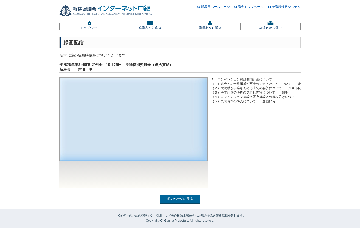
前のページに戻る (180, 199)
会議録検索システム (286, 7)
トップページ (89, 28)
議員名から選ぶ (210, 28)
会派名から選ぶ (270, 28)
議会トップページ (251, 7)
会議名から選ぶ (150, 28)
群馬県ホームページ (215, 7)
